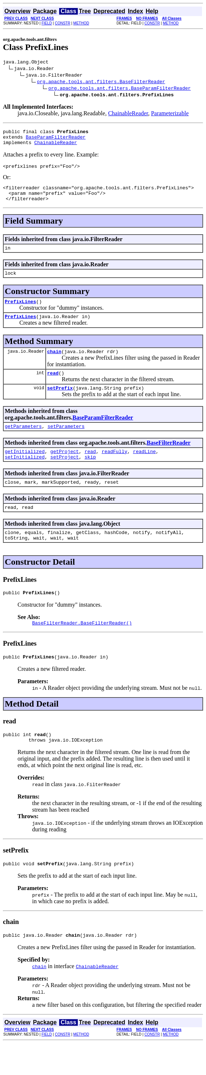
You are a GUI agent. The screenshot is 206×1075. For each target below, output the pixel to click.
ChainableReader (128, 114)
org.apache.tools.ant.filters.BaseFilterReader (101, 82)
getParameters (23, 443)
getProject (64, 470)
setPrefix (60, 404)
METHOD (81, 23)
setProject (64, 476)
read (52, 388)
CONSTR (62, 23)
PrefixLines (20, 313)
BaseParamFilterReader (55, 140)
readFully (114, 470)
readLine (144, 470)
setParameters (65, 443)
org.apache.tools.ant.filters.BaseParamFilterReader (119, 89)
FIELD (47, 23)
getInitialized (25, 470)
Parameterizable (169, 114)
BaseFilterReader (169, 460)
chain (54, 365)
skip (90, 476)
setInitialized (25, 476)
